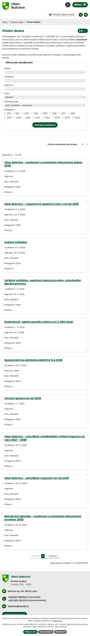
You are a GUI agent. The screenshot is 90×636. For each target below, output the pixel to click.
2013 (26, 113)
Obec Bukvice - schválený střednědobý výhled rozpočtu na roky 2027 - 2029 (44, 438)
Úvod (4, 22)
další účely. (57, 621)
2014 (36, 113)
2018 (72, 113)
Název (7, 68)
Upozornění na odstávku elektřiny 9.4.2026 (33, 360)
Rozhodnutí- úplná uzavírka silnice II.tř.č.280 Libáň (38, 322)
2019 (9, 117)
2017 (63, 113)
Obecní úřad (17, 22)
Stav (6, 93)
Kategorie (9, 109)
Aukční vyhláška (15, 242)
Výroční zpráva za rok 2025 (22, 398)
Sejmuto (8, 85)
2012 (17, 113)
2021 (28, 117)
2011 (9, 113)
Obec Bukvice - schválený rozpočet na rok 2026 (36, 478)
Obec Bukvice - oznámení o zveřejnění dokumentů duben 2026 (43, 164)
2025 (67, 117)
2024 (57, 117)
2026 (77, 117)
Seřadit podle (11, 101)
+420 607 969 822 (17, 597)
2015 (45, 113)
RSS (83, 30)
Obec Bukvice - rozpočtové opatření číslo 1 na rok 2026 (41, 204)
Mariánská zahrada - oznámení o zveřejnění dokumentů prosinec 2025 (42, 517)
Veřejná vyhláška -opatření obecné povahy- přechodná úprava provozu (42, 282)
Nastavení (60, 632)
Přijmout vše (30, 632)
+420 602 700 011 (17, 600)
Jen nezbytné (46, 632)
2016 (54, 113)
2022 (37, 117)
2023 (47, 117)
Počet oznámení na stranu (62, 144)
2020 (18, 117)
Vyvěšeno (9, 76)
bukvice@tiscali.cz (18, 606)
